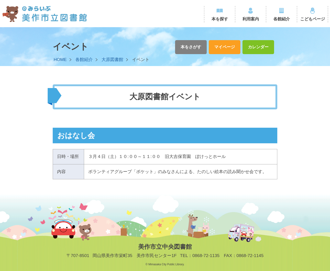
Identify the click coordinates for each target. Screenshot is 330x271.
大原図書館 (112, 59)
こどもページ (312, 19)
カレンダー (258, 47)
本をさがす (191, 47)
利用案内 (250, 19)
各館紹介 (281, 19)
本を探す (220, 19)
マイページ (224, 47)
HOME (60, 59)
